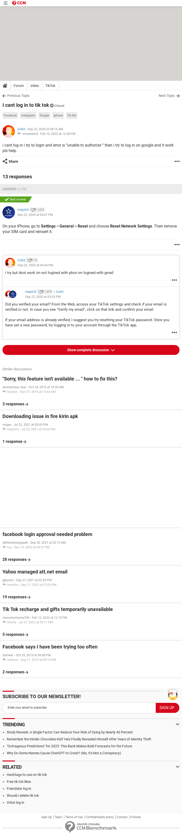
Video (34, 86)
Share (13, 161)
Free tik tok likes (19, 782)
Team (58, 817)
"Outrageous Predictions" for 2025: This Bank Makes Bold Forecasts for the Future (69, 746)
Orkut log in (15, 802)
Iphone (58, 115)
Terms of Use (74, 817)
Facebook (10, 115)
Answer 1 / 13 (14, 189)
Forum (19, 86)
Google (44, 115)
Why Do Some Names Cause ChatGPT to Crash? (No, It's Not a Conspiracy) (64, 753)
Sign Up (46, 817)
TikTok (50, 86)
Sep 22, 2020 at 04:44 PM (35, 265)
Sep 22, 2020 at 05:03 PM (43, 297)
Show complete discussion (88, 350)
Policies (135, 817)
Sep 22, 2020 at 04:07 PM (35, 215)
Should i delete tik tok (23, 796)
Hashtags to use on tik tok (27, 775)
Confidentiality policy (100, 817)
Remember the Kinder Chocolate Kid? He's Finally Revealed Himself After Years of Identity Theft (79, 739)
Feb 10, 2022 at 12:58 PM (57, 134)
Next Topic (167, 96)
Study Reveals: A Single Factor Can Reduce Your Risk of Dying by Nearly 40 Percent (70, 732)
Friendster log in (19, 789)
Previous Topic (18, 96)
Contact (122, 817)
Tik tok (71, 115)
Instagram (28, 115)
